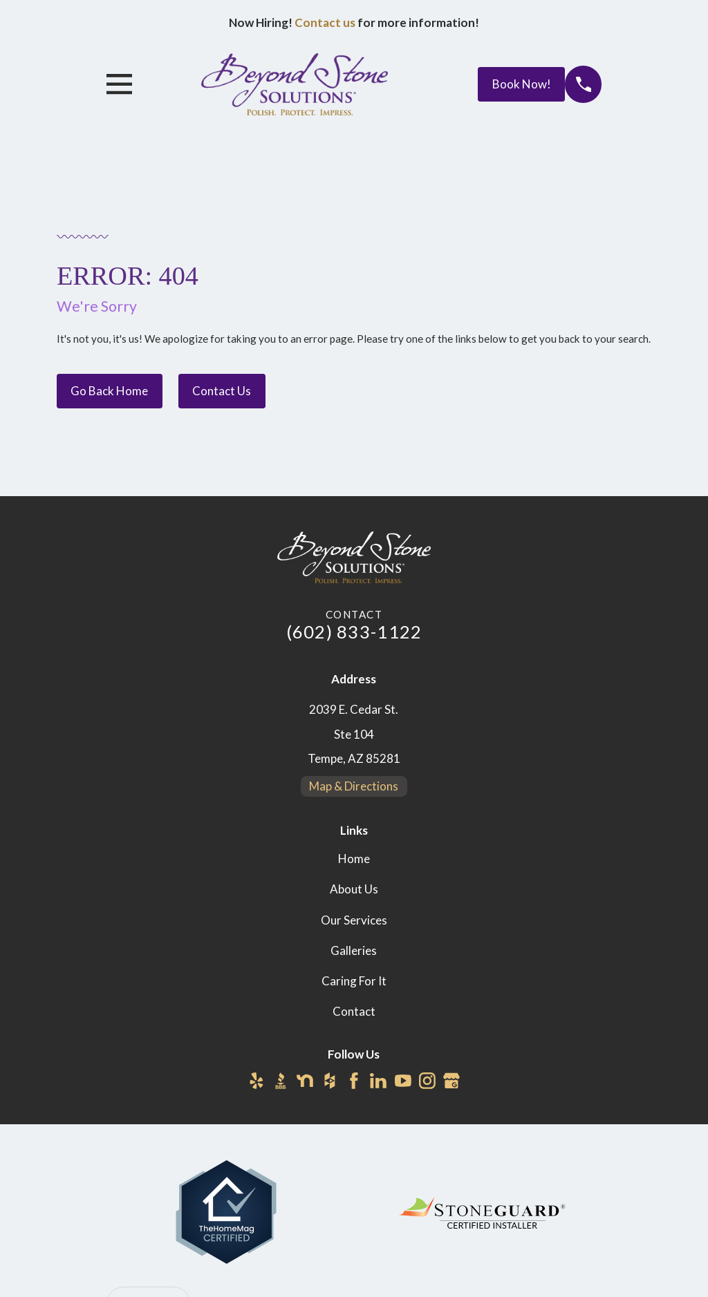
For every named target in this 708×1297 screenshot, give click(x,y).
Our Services (354, 920)
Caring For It (354, 981)
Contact (354, 1011)
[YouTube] (403, 1080)
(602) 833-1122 (354, 631)
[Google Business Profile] (451, 1080)
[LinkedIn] (378, 1080)
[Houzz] (330, 1080)
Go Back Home (109, 391)
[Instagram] (427, 1080)
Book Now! (521, 84)
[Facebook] (354, 1080)
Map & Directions (353, 786)
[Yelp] (256, 1080)
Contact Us (221, 391)
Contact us (325, 22)
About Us (354, 889)
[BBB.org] (280, 1080)
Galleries (353, 950)
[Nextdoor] (305, 1080)
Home (354, 858)
